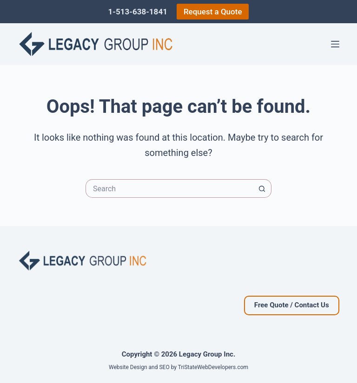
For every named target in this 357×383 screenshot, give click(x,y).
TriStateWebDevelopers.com (213, 367)
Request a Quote (213, 11)
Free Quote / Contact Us (291, 305)
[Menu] (335, 44)
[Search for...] (169, 188)
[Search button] (262, 188)
